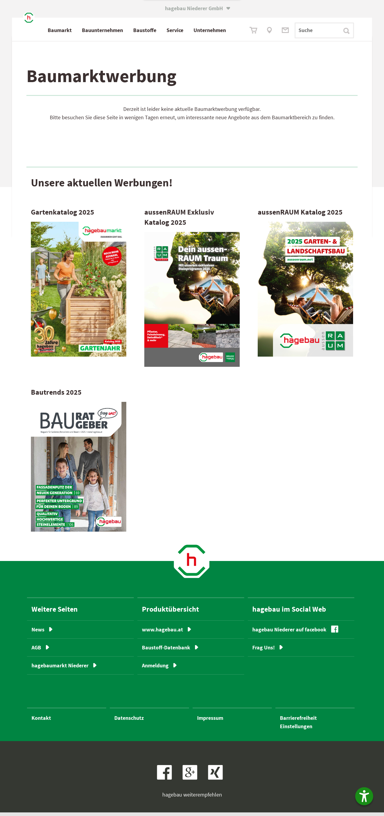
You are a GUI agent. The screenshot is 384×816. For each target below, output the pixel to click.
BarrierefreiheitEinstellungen (298, 725)
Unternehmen (236, 30)
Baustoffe (171, 30)
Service (202, 30)
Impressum (210, 721)
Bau (129, 30)
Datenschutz (129, 721)
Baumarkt (87, 30)
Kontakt (41, 721)
